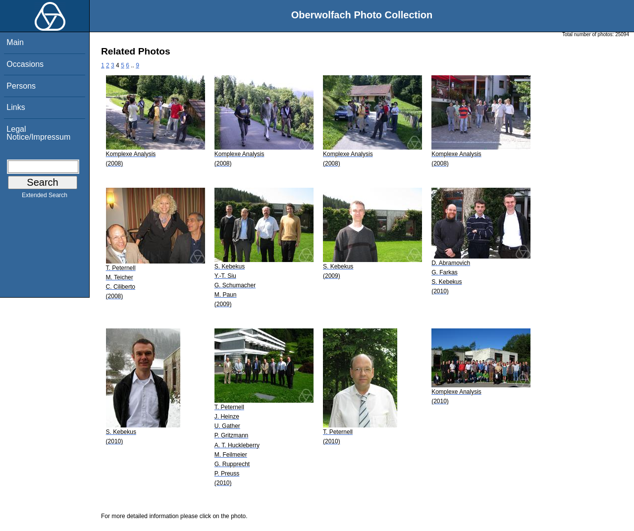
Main (15, 42)
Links (15, 107)
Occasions (25, 64)
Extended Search (44, 197)
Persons (21, 86)
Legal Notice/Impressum (38, 133)
